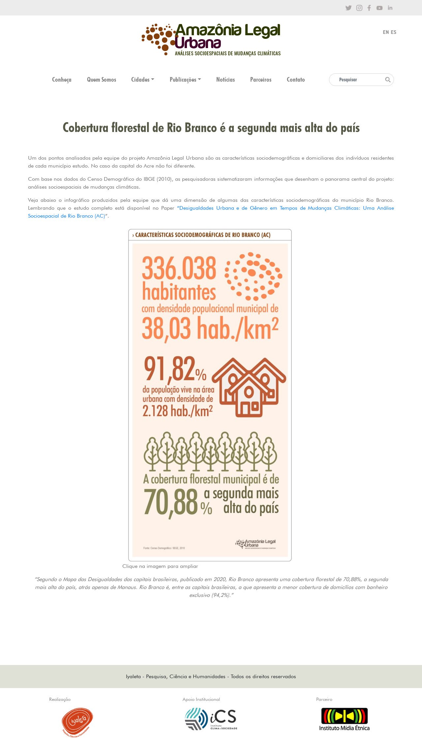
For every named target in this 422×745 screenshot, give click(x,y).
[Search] (361, 79)
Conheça (62, 79)
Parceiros (260, 79)
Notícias (225, 79)
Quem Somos (101, 79)
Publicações (183, 79)
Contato (296, 79)
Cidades (140, 79)
